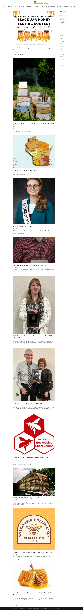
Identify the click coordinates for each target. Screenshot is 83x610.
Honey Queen (58, 6)
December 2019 (62, 44)
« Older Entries (15, 605)
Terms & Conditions (44, 608)
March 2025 (62, 41)
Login (71, 6)
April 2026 (61, 35)
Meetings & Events (21, 6)
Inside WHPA (13, 6)
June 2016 (61, 56)
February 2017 (62, 54)
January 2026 (62, 36)
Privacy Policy (36, 608)
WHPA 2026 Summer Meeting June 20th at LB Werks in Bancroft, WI (33, 124)
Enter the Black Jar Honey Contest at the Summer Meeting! (31, 48)
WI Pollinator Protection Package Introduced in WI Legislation (32, 552)
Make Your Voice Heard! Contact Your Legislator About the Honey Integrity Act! (33, 593)
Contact (74, 6)
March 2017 (62, 53)
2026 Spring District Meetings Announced (26, 170)
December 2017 (62, 48)
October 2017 (62, 49)
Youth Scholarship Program (49, 6)
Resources (29, 6)
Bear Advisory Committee (38, 6)
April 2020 (61, 43)
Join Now (8, 6)
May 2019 (61, 46)
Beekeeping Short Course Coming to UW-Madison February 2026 (33, 458)
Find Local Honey (65, 6)
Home (4, 6)
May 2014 (61, 59)
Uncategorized (62, 65)
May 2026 (61, 33)
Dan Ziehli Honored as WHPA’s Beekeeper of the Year (30, 265)
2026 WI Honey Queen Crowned (23, 227)
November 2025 (62, 38)
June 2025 (61, 40)
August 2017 (62, 51)
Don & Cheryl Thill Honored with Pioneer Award (28, 403)
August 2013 (62, 61)
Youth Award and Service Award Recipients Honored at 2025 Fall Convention (33, 336)
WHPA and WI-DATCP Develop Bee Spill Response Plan (30, 498)
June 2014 (61, 57)
